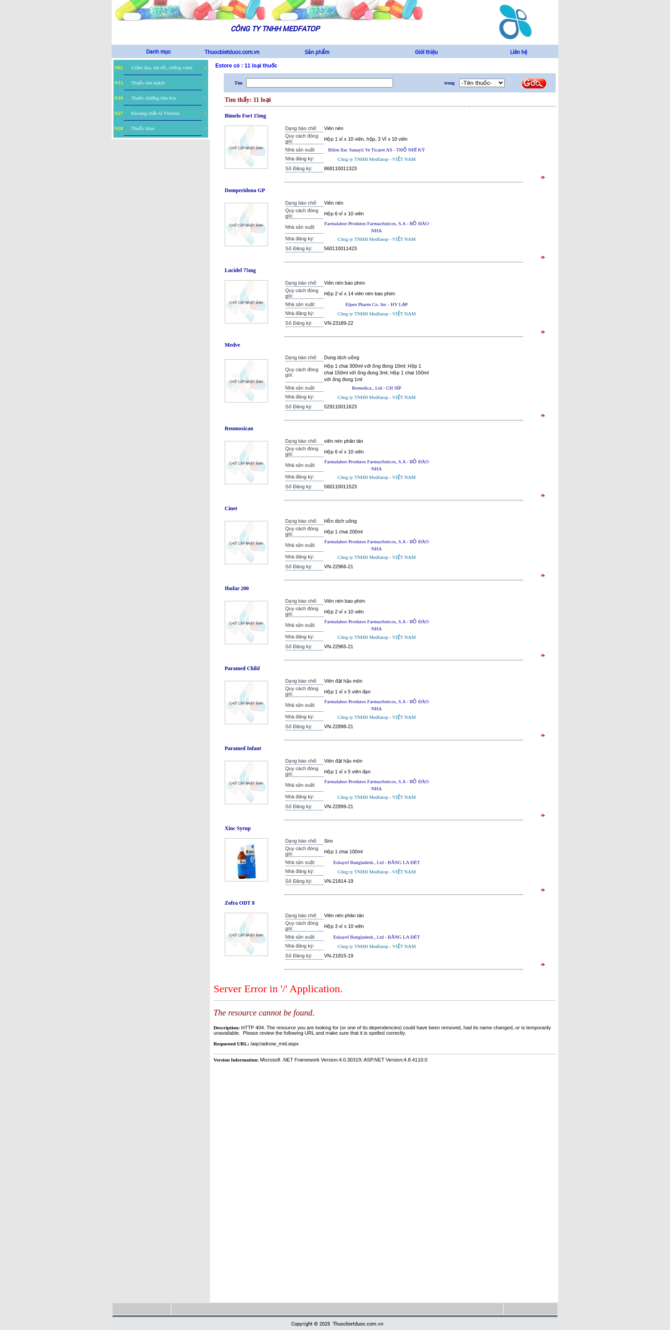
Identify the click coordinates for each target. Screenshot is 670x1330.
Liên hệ (518, 51)
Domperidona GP (245, 190)
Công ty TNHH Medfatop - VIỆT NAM (376, 159)
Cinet (231, 508)
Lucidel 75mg (240, 270)
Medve (232, 345)
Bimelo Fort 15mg (245, 116)
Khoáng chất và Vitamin (155, 113)
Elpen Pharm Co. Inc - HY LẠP (376, 304)
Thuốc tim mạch (148, 82)
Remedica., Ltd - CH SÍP (377, 387)
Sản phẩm (317, 51)
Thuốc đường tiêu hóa (153, 98)
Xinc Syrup (238, 828)
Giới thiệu (426, 51)
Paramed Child (242, 668)
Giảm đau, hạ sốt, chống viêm (162, 67)
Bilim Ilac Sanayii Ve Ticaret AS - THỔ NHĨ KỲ (376, 149)
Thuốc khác (143, 128)
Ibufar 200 (237, 588)
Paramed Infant (243, 748)
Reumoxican (239, 428)
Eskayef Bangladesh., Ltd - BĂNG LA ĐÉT (376, 862)
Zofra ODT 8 (240, 903)
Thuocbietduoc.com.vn (232, 51)
